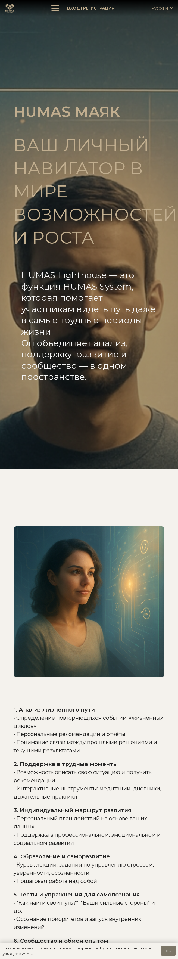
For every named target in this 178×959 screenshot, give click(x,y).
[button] (55, 8)
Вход (73, 8)
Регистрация (98, 8)
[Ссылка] (9, 8)
